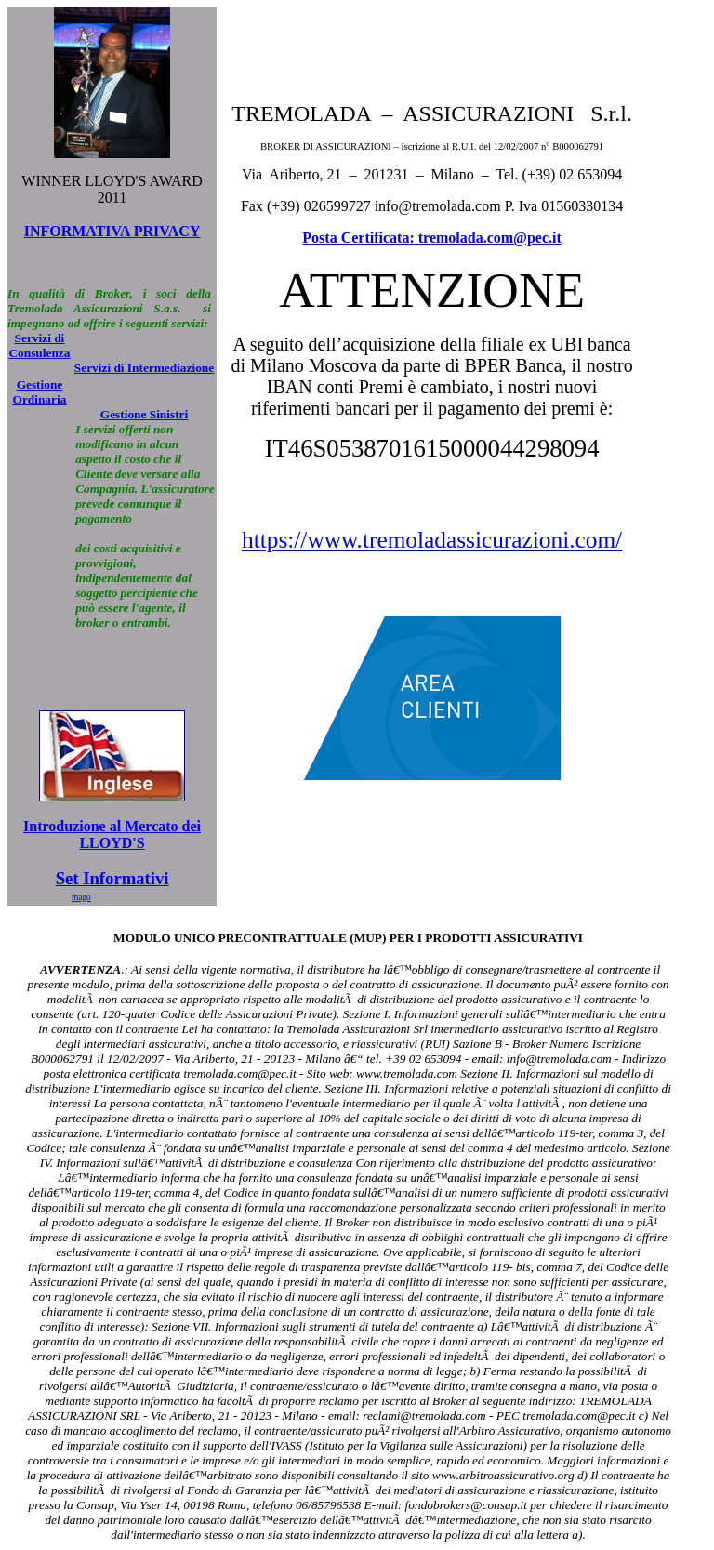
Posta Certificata (355, 237)
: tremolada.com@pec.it (485, 237)
